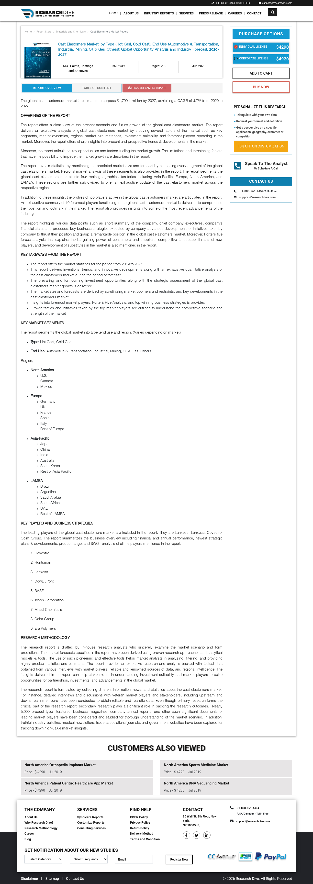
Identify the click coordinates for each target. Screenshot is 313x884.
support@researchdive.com (275, 3)
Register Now (179, 859)
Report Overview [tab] (47, 88)
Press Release (211, 13)
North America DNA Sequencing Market (196, 783)
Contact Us (75, 878)
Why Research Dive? (38, 822)
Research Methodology (40, 828)
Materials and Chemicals (71, 31)
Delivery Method (141, 833)
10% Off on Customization (261, 146)
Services (186, 13)
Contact (254, 13)
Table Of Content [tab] (97, 88)
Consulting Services (91, 828)
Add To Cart (261, 73)
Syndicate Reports (90, 817)
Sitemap (52, 878)
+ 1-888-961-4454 (225, 3)
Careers (235, 13)
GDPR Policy (139, 817)
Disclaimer (29, 878)
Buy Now (261, 87)
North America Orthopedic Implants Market (60, 765)
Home (113, 13)
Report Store (43, 31)
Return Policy (139, 828)
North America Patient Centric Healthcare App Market (68, 783)
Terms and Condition (145, 839)
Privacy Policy (140, 822)
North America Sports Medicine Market (196, 765)
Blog (27, 839)
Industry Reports (159, 13)
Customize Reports (91, 822)
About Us (131, 13)
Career (29, 833)
